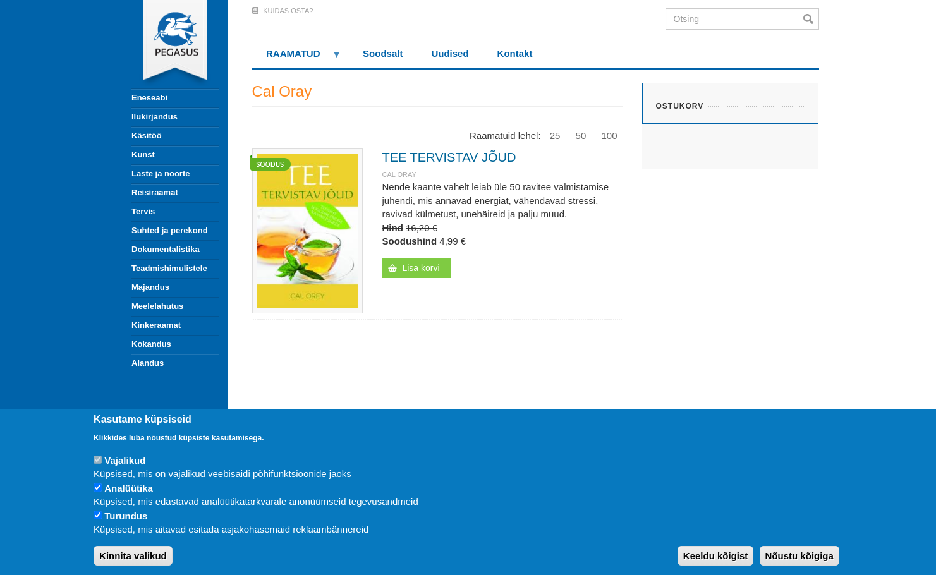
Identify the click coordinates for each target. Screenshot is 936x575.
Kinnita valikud (133, 555)
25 (555, 135)
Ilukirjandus (154, 116)
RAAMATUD (297, 58)
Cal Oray (399, 174)
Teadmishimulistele (169, 268)
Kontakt (515, 53)
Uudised (449, 53)
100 (609, 135)
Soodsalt (383, 53)
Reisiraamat (154, 192)
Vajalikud (124, 460)
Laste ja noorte (160, 173)
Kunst (143, 154)
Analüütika (128, 488)
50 (581, 135)
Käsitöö (146, 135)
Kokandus (151, 344)
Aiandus (147, 363)
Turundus (125, 516)
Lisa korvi (420, 268)
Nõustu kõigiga (799, 555)
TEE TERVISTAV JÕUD (449, 157)
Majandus (150, 287)
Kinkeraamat (156, 325)
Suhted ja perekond (169, 230)
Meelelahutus (157, 306)
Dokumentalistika (165, 249)
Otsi (811, 18)
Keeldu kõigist (715, 555)
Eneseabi (149, 97)
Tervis (143, 211)
